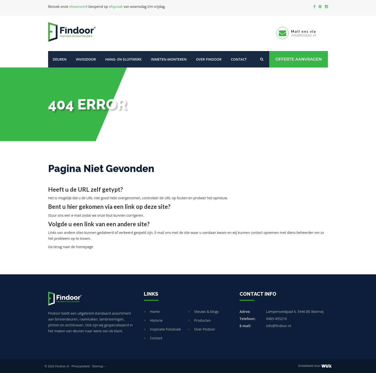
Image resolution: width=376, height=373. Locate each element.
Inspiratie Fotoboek (165, 328)
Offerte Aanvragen (298, 58)
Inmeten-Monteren (169, 58)
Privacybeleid (80, 365)
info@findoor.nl (278, 324)
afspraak (116, 6)
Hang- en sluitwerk (123, 58)
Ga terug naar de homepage (70, 245)
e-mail (76, 214)
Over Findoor (208, 58)
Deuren (60, 58)
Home (155, 310)
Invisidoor (86, 58)
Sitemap (97, 365)
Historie (156, 319)
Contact (239, 58)
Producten (202, 319)
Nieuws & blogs (206, 310)
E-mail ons (162, 231)
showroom (77, 6)
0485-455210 (276, 317)
